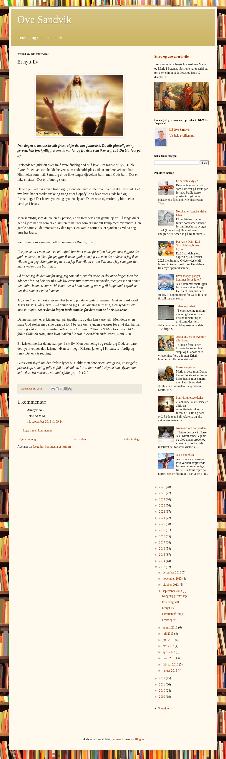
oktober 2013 (171, 584)
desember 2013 (172, 572)
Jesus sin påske (185, 454)
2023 (162, 505)
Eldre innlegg (132, 439)
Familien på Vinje (173, 613)
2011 (162, 684)
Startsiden (80, 439)
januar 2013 (170, 670)
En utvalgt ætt (170, 602)
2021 (162, 518)
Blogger (140, 739)
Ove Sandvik (44, 19)
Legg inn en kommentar (37, 430)
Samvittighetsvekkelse (189, 397)
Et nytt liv (168, 608)
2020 (162, 524)
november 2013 (172, 578)
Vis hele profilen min (182, 135)
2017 (162, 542)
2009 (162, 696)
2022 (162, 511)
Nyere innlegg (27, 439)
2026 (162, 487)
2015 (162, 554)
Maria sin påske (185, 367)
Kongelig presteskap (174, 596)
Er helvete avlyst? (187, 181)
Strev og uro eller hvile (171, 56)
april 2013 (169, 652)
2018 (162, 536)
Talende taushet (185, 306)
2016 (162, 548)
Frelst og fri (169, 620)
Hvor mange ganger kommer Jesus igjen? (188, 277)
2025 (162, 493)
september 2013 (173, 591)
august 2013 (170, 627)
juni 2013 (169, 640)
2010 (162, 690)
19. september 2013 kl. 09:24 (45, 421)
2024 (162, 499)
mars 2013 (169, 658)
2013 (162, 567)
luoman (116, 739)
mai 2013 (169, 646)
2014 (162, 561)
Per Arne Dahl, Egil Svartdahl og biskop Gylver (188, 245)
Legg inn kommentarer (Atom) (52, 446)
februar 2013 (171, 664)
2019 (162, 530)
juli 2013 (168, 633)
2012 (162, 678)
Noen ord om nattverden (191, 428)
